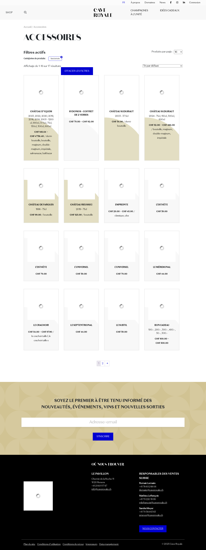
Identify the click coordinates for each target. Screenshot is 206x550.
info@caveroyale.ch (101, 489)
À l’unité (136, 14)
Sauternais (55, 59)
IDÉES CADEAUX (169, 10)
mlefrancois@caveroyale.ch (153, 503)
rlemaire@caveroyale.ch (151, 490)
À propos (135, 3)
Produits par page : (162, 51)
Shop (9, 12)
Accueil (27, 27)
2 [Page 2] (102, 363)
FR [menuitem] (123, 3)
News (162, 3)
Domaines (150, 3)
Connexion (194, 3)
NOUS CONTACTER (152, 529)
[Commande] (162, 65)
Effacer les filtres (77, 71)
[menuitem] (123, 3)
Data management (109, 544)
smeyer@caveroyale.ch (151, 515)
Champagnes (139, 10)
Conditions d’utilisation (49, 544)
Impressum (91, 544)
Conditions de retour (73, 544)
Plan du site (29, 544)
